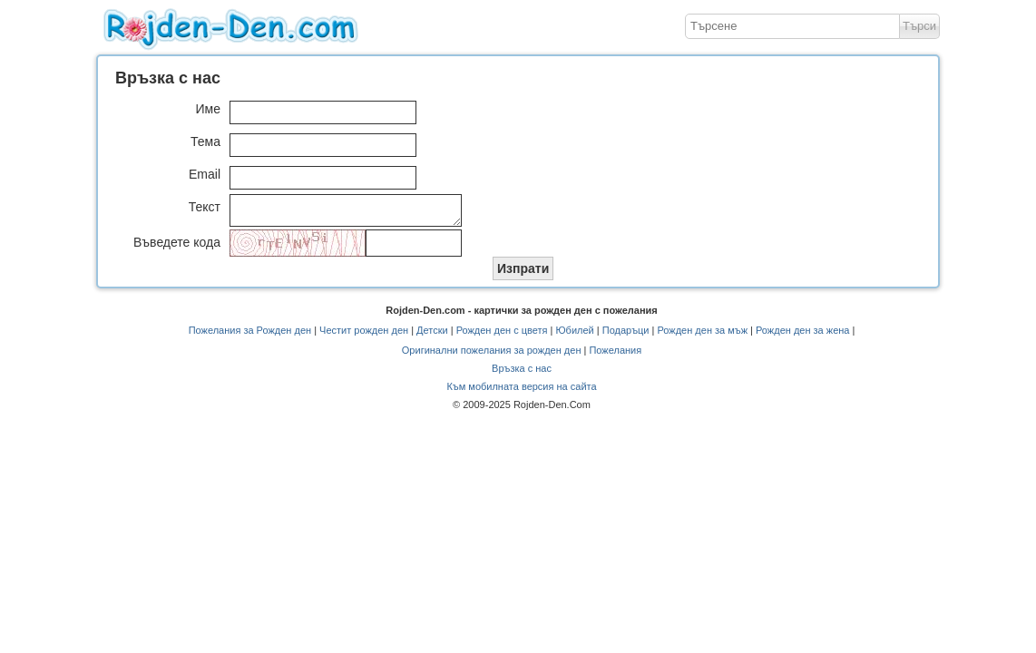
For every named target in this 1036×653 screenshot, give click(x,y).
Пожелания (615, 355)
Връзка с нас (522, 373)
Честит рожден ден (363, 335)
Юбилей (574, 335)
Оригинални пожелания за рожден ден (492, 355)
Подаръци (626, 335)
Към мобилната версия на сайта (521, 391)
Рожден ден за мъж (702, 335)
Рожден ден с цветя (502, 335)
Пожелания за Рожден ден (250, 335)
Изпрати (523, 274)
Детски (432, 335)
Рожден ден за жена (802, 335)
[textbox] (792, 26)
